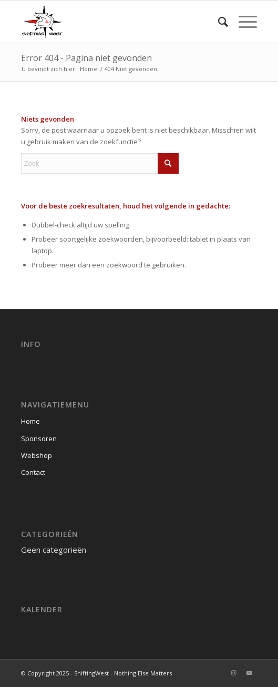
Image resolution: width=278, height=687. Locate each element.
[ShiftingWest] (115, 22)
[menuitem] (218, 22)
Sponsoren (39, 438)
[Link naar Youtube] (249, 673)
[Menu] (242, 22)
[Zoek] (218, 22)
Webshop (36, 455)
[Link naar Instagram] (233, 673)
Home (30, 421)
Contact (33, 472)
